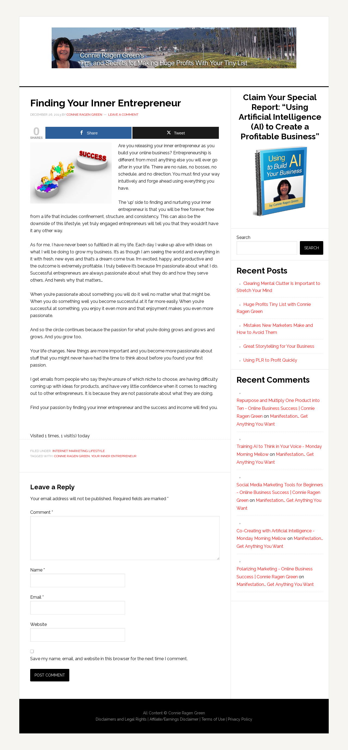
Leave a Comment (123, 114)
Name (37, 570)
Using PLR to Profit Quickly (270, 360)
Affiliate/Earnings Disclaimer (174, 719)
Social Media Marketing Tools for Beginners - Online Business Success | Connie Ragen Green (280, 492)
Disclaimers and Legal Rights (121, 719)
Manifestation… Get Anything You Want (275, 584)
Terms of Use (213, 719)
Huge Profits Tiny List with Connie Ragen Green (174, 47)
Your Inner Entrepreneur (113, 456)
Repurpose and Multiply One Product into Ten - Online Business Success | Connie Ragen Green (278, 408)
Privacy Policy (240, 719)
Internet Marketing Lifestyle (78, 451)
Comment (41, 512)
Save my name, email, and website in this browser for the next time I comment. (109, 658)
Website (38, 624)
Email (37, 597)
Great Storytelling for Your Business (278, 346)
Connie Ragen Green (72, 456)
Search (243, 237)
